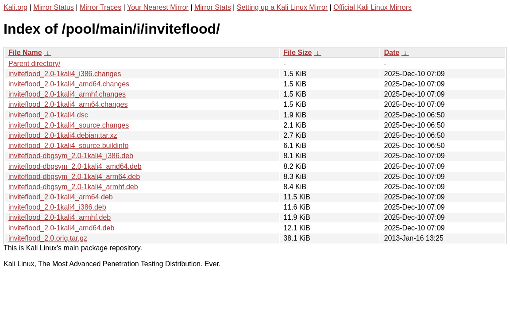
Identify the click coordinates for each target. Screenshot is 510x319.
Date (391, 52)
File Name (25, 52)
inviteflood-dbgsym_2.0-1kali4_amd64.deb (75, 166)
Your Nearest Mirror (158, 7)
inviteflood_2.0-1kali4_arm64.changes (68, 104)
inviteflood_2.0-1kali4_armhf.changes (67, 94)
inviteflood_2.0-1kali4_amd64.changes (68, 84)
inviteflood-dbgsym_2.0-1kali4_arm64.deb (74, 176)
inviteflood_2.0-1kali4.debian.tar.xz (62, 135)
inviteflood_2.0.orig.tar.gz (47, 238)
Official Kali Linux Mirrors (372, 7)
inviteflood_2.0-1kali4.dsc (48, 115)
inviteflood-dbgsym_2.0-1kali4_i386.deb (70, 156)
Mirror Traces (100, 7)
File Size (297, 52)
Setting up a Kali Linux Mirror (282, 7)
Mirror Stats (212, 7)
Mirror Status (53, 7)
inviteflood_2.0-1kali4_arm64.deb (60, 197)
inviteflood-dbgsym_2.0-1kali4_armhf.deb (73, 187)
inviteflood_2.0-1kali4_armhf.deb (59, 217)
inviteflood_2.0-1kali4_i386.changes (64, 74)
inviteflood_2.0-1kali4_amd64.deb (61, 228)
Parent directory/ (34, 63)
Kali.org (15, 7)
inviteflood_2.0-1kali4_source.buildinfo (68, 145)
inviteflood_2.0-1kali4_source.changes (68, 125)
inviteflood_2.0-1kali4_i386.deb (57, 207)
